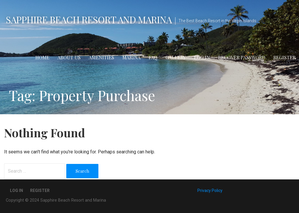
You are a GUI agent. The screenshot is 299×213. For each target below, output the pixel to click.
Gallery (176, 57)
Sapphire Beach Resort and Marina (89, 19)
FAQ (153, 57)
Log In (202, 57)
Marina (131, 57)
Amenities (101, 57)
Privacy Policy (209, 190)
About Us (69, 57)
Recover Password (241, 57)
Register (284, 57)
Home (42, 57)
